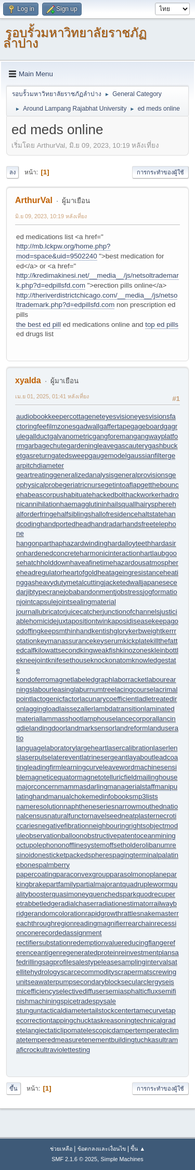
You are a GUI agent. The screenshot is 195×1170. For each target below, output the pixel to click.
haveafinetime (91, 562)
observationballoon (54, 836)
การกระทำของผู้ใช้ (160, 172)
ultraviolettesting (65, 1050)
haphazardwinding (79, 543)
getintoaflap (122, 485)
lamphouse (99, 719)
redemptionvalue (96, 943)
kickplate (136, 641)
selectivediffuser (80, 991)
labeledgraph (92, 679)
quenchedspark (112, 894)
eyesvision (118, 416)
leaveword (119, 767)
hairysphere (154, 504)
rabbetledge (40, 903)
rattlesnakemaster (148, 913)
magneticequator (51, 777)
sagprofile (57, 962)
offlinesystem (86, 845)
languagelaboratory (45, 748)
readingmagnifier (99, 923)
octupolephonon (41, 845)
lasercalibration (130, 748)
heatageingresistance (130, 572)
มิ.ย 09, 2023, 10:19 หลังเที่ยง (51, 216)
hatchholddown (46, 562)
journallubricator (41, 612)
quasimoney (70, 894)
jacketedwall (123, 582)
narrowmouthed (139, 806)
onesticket (50, 855)
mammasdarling (83, 786)
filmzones (61, 426)
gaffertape (115, 426)
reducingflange (144, 943)
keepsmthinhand (66, 631)
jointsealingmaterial (86, 602)
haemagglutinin (83, 504)
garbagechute (45, 446)
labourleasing (53, 689)
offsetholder (123, 845)
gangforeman (113, 436)
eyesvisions (152, 416)
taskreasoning (112, 1020)
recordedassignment (70, 933)
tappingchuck (71, 1020)
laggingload (41, 709)
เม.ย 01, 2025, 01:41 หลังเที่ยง (52, 396)
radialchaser (78, 903)
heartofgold (80, 572)
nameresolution (39, 806)
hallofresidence (114, 514)
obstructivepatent (110, 836)
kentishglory (110, 631)
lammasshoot (61, 719)
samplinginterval (143, 962)
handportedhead (66, 524)
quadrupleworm (146, 884)
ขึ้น (13, 1088)
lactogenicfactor (55, 699)
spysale (104, 1001)
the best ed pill (38, 324)
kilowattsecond (57, 650)
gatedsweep (69, 455)
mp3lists (145, 796)
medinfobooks (111, 796)
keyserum (108, 641)
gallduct (37, 436)
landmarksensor (90, 728)
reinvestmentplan (145, 952)
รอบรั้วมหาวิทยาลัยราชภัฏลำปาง (75, 38)
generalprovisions (141, 475)
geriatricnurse (84, 485)
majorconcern (37, 786)
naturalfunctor (68, 816)
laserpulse (35, 757)
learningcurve (82, 767)
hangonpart (33, 543)
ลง (12, 172)
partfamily (61, 884)
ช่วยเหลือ (61, 1148)
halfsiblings (74, 514)
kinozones (135, 650)
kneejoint (33, 660)
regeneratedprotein (89, 952)
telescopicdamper (108, 1030)
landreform (131, 728)
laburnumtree (94, 689)
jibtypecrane (44, 592)
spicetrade (76, 1001)
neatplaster (138, 816)
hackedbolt (108, 495)
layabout (140, 757)
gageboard (147, 426)
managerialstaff (131, 786)
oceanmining (156, 836)
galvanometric (71, 436)
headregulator (41, 572)
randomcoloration (58, 913)
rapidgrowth (103, 913)
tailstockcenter (111, 1010)
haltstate (151, 514)
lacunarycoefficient (108, 699)
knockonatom (111, 660)
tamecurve (150, 1010)
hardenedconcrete (52, 553)
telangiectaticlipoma (50, 1030)
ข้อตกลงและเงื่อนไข (101, 1148)
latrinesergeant (104, 757)
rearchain (139, 923)
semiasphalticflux (131, 991)
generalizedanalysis (83, 475)
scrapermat (131, 972)
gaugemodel (107, 455)
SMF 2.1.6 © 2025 (74, 1159)
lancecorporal (137, 719)
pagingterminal (135, 855)
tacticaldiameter (65, 1010)
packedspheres (89, 855)
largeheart (91, 748)
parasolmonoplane (138, 874)
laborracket (129, 679)
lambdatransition (119, 709)
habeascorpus (41, 495)
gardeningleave (90, 446)
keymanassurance (65, 641)
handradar (107, 524)
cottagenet (85, 416)
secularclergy (141, 982)
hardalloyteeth (129, 543)
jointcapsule (38, 602)
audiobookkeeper (42, 416)
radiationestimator (123, 903)
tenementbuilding (108, 1040)
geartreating (34, 475)
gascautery (131, 446)
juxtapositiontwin (82, 621)
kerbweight (145, 631)
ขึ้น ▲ (138, 1148)
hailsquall (121, 504)
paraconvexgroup (83, 874)
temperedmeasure (54, 1040)
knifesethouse (69, 660)
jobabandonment (89, 592)
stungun (28, 1010)
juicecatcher (84, 612)
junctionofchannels (131, 612)
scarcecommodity (87, 972)
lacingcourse (134, 689)
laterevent (66, 757)
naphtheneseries (89, 806)
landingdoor (47, 728)
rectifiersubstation (43, 943)
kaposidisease (129, 621)
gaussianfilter (147, 455)
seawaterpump (50, 982)
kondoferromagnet (44, 679)
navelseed (106, 816)
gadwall (87, 426)
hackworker (143, 495)
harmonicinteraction (110, 553)
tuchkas (147, 1040)
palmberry (54, 865)
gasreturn (36, 455)
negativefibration (63, 826)
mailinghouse (157, 777)
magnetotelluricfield (107, 777)
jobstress (128, 592)
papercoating (36, 874)
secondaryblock (97, 982)
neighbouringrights (117, 826)
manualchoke (68, 796)
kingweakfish (100, 650)
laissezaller (76, 709)
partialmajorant (99, 884)
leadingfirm (44, 767)
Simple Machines (122, 1159)
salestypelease (95, 962)
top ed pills (161, 324)
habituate (77, 495)
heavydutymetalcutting (69, 582)
